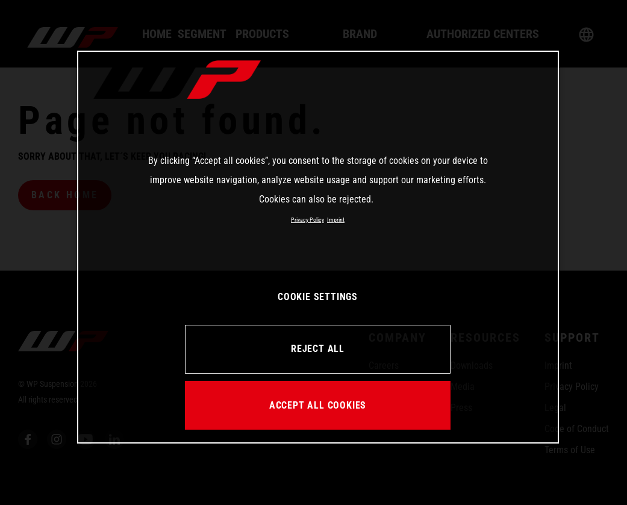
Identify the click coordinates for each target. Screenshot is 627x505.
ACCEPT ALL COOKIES (317, 405)
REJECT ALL (318, 348)
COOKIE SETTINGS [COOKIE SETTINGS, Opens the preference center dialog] (318, 297)
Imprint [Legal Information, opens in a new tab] (336, 219)
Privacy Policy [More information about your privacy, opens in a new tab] (307, 219)
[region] (318, 247)
